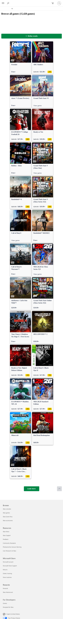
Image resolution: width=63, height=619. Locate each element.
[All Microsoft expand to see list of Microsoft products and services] (3, 3)
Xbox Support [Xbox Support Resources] (7, 535)
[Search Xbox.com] (8, 3)
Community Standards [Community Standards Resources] (9, 543)
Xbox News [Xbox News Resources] (6, 531)
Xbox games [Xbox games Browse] (6, 513)
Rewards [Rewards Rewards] (5, 588)
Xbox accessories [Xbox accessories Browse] (8, 520)
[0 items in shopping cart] (53, 3)
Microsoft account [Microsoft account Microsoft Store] (8, 562)
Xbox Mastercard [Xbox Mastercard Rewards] (8, 592)
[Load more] (31, 488)
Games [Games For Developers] (5, 603)
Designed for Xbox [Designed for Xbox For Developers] (8, 607)
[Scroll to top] (59, 488)
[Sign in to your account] (59, 3)
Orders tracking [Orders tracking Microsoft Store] (7, 573)
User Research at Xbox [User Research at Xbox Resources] (9, 551)
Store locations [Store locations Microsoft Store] (7, 577)
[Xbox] (6, 8)
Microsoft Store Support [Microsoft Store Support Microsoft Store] (10, 566)
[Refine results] (31, 36)
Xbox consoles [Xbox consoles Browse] (7, 509)
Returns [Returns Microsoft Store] (5, 569)
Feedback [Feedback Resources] (5, 539)
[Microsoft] (31, 1)
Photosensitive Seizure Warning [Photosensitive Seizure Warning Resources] (12, 547)
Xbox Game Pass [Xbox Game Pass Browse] (7, 516)
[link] (20, 57)
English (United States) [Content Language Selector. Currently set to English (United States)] (13, 614)
